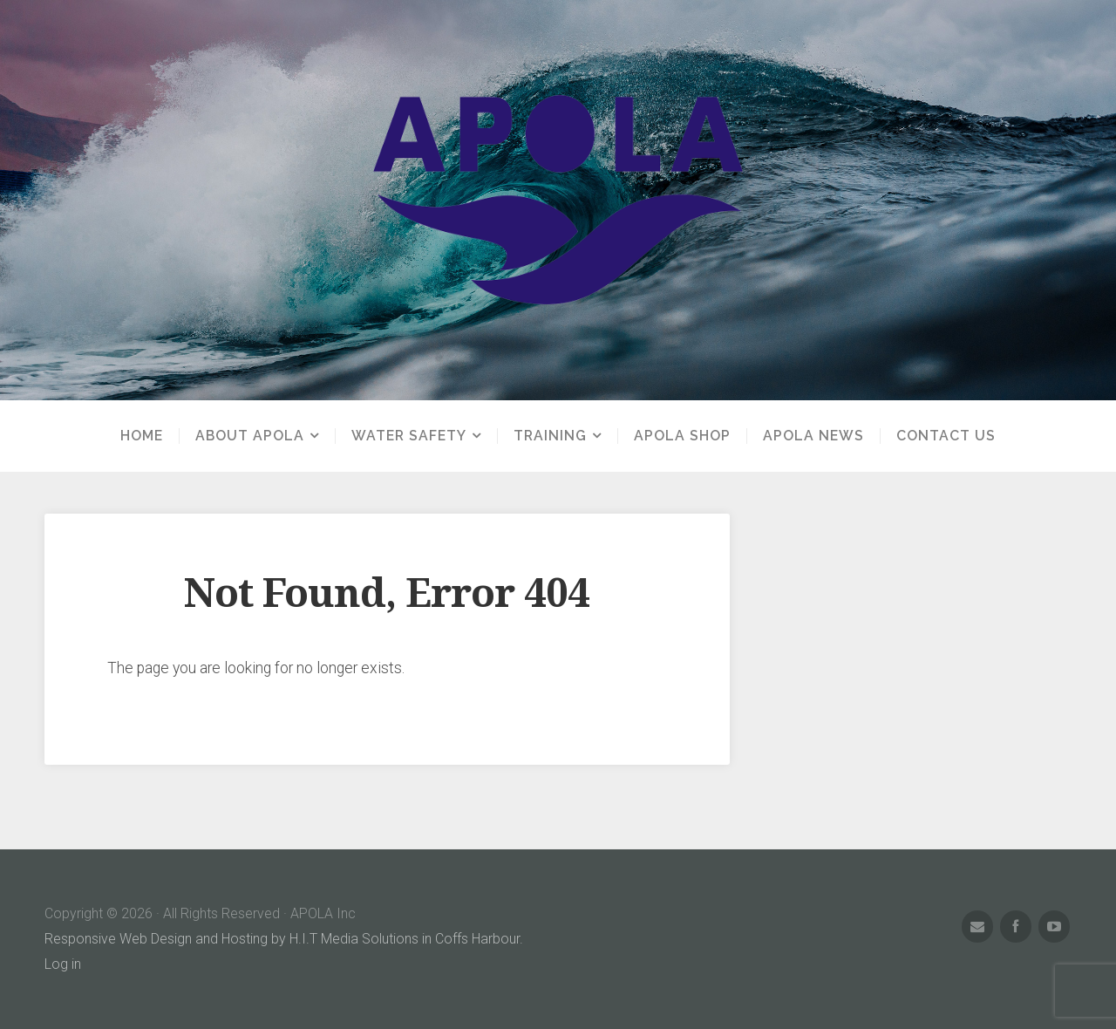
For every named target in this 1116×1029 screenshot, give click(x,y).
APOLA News (813, 436)
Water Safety (408, 436)
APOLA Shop (682, 436)
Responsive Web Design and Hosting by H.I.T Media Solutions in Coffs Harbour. (283, 938)
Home (141, 436)
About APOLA (249, 436)
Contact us (946, 436)
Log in (62, 964)
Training (550, 436)
